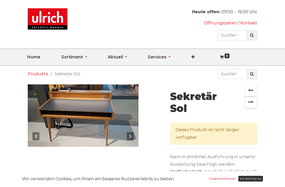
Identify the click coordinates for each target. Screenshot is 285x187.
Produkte (38, 73)
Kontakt (248, 23)
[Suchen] (252, 35)
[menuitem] (44, 57)
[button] (203, 57)
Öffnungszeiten (221, 23)
